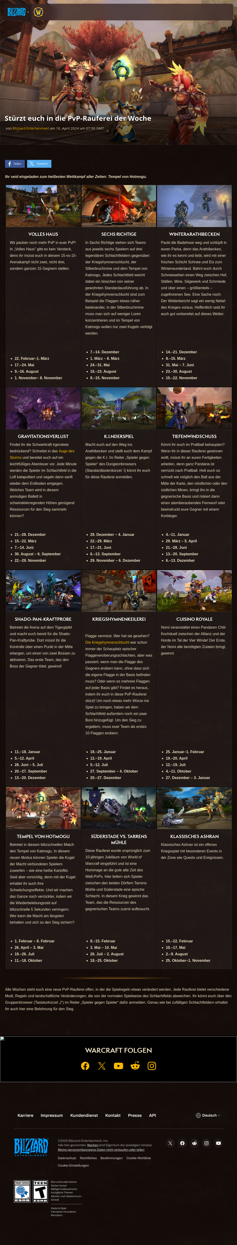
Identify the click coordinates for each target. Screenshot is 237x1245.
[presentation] (17, 12)
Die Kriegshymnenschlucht (107, 642)
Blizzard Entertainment (31, 128)
